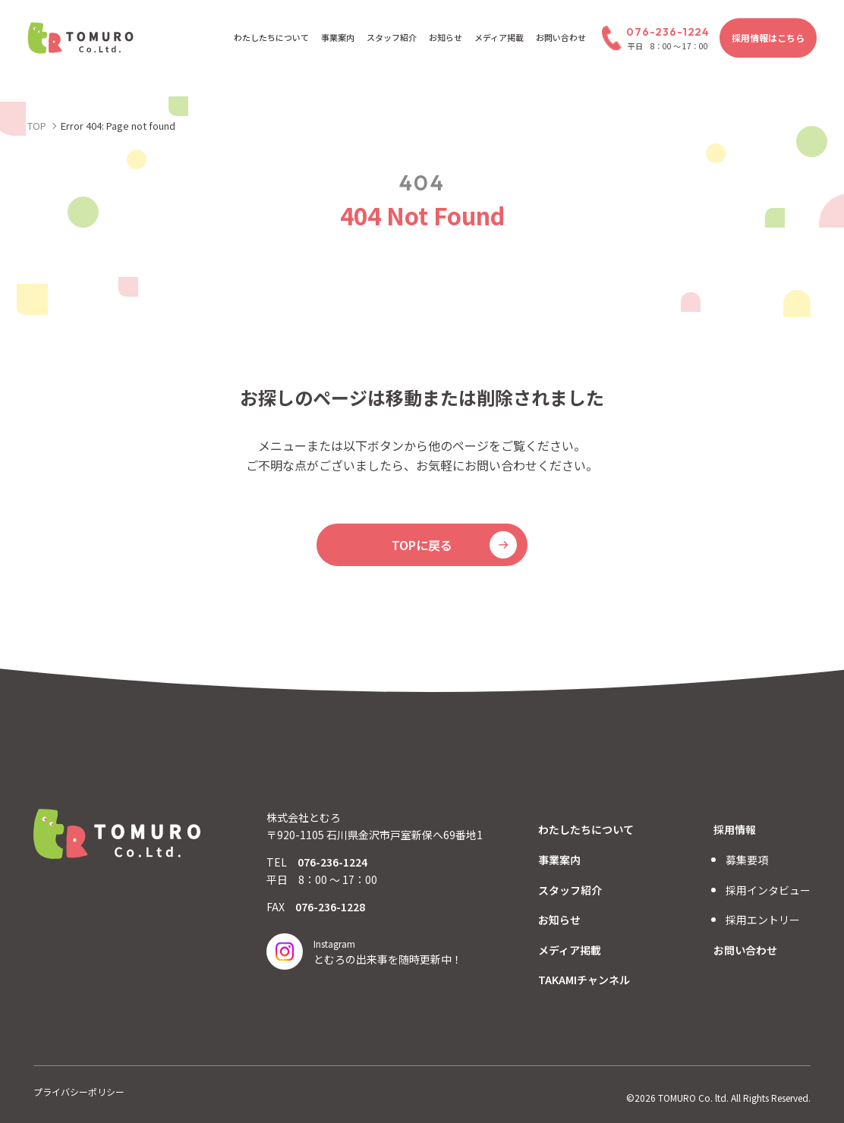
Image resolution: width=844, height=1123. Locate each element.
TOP (36, 125)
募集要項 (747, 859)
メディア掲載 (499, 37)
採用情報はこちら (768, 37)
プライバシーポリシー (78, 1091)
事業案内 (337, 37)
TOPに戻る (422, 545)
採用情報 (734, 829)
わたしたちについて (271, 37)
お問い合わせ (561, 37)
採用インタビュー (768, 890)
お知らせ (445, 37)
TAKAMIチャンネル (584, 979)
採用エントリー (763, 919)
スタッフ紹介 (392, 37)
